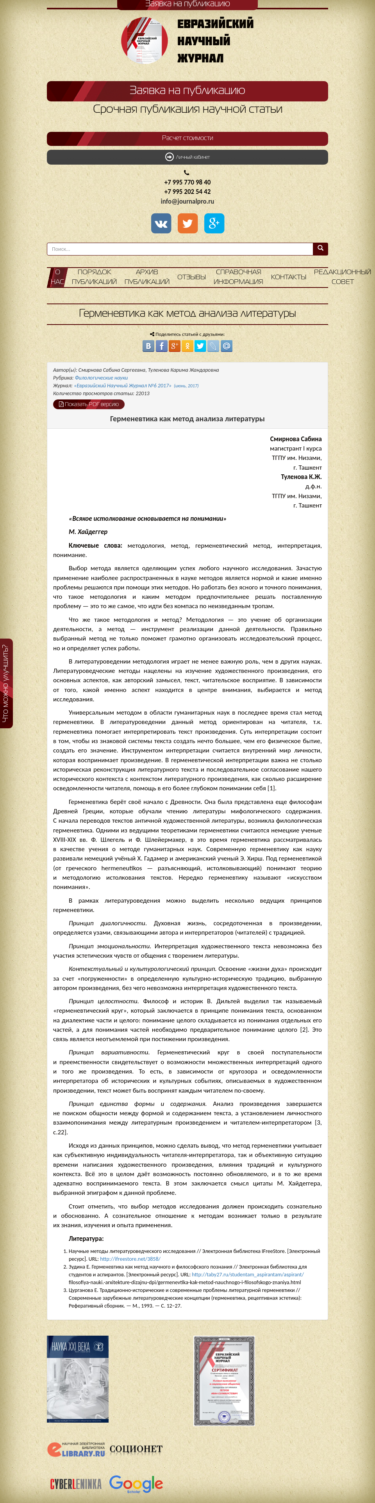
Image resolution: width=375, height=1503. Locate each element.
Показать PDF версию (89, 404)
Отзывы (191, 277)
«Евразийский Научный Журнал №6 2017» (136, 385)
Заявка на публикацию (187, 91)
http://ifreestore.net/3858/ (130, 1259)
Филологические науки (101, 377)
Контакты (288, 277)
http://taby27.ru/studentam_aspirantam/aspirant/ (248, 1274)
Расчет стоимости (187, 138)
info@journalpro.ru (187, 201)
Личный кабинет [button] (187, 157)
